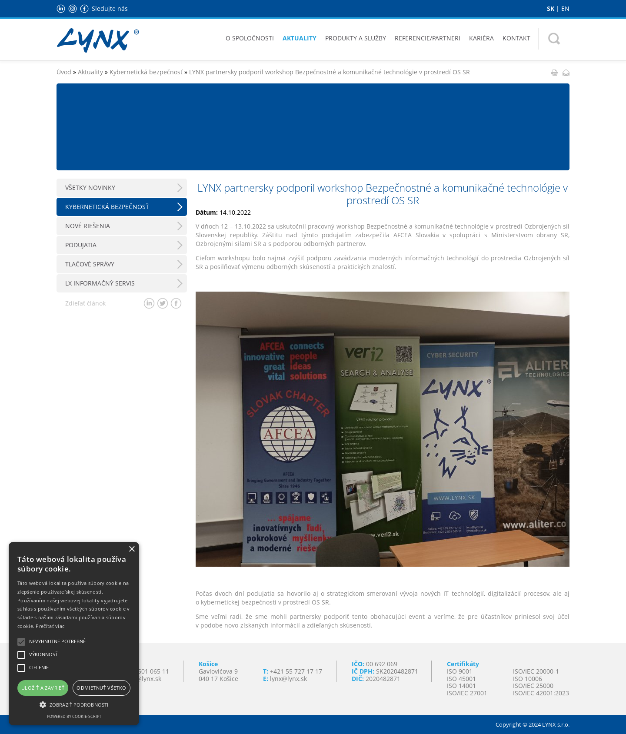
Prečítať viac (50, 626)
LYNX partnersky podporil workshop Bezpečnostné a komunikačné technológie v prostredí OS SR (329, 72)
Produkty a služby (355, 38)
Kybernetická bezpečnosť (146, 72)
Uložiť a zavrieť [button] (42, 687)
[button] (73, 704)
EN (565, 8)
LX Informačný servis (100, 283)
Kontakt (516, 38)
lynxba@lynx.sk (139, 678)
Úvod (64, 72)
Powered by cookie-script (74, 716)
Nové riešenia (87, 226)
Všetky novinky (90, 187)
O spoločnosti (250, 38)
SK (550, 8)
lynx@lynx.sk (288, 678)
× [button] (131, 549)
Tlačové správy (89, 264)
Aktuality (299, 38)
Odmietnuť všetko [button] (101, 687)
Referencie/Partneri (427, 38)
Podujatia (81, 245)
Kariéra (481, 38)
